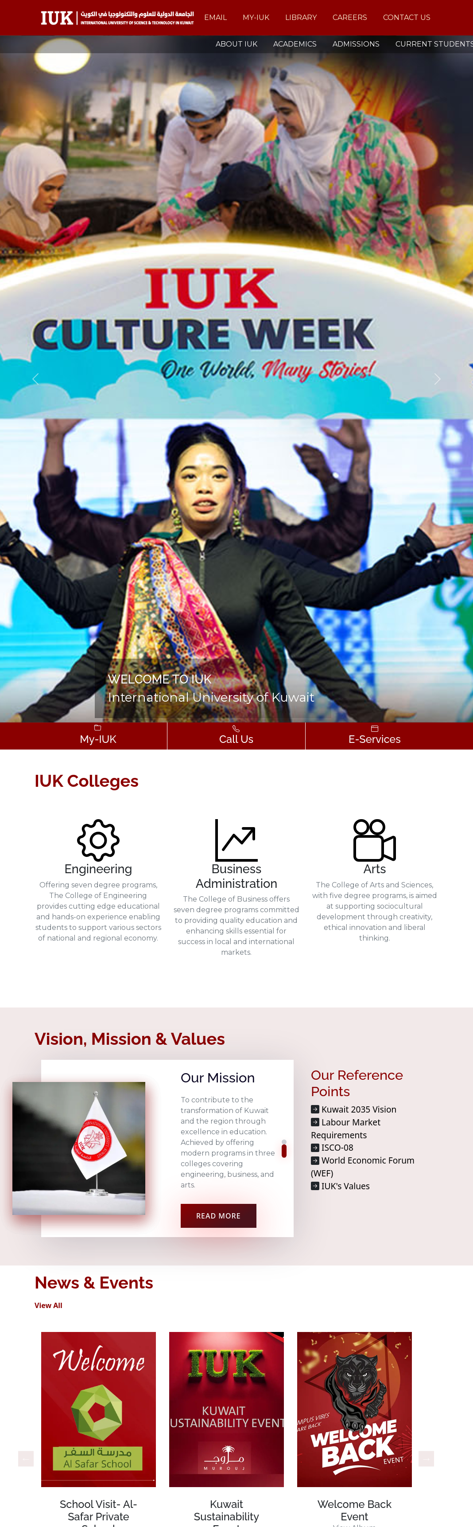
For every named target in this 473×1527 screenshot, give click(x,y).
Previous (26, 1458)
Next (426, 1458)
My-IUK (256, 17)
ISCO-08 (337, 1147)
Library (301, 17)
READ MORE (218, 1216)
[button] (35, 378)
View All (48, 1305)
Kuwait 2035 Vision (359, 1109)
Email (215, 17)
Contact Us (406, 17)
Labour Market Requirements (345, 1128)
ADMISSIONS (356, 44)
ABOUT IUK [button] (236, 44)
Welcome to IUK (160, 679)
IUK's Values (346, 1186)
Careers (350, 17)
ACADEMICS (295, 44)
